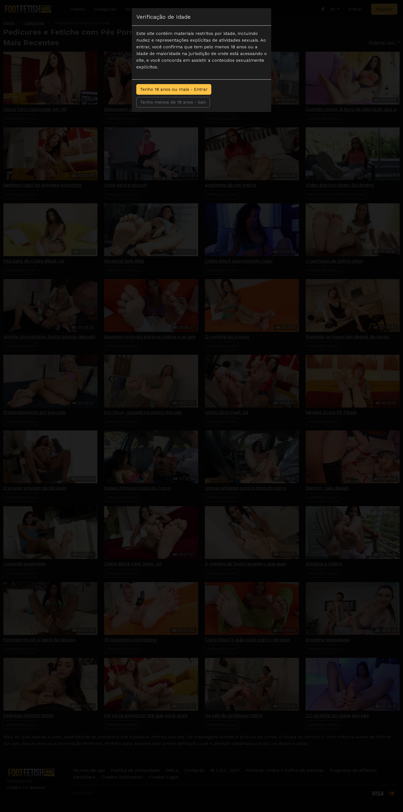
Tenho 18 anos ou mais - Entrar (174, 89)
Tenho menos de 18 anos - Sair (173, 102)
